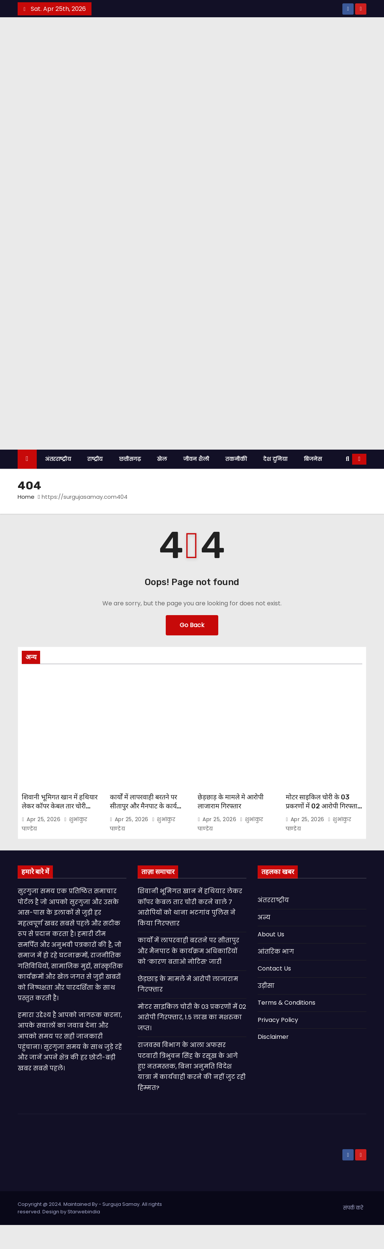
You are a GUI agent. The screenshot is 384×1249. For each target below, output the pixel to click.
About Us (271, 958)
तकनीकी (236, 482)
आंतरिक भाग (276, 975)
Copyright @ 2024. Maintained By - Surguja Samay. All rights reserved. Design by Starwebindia (90, 1232)
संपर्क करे (353, 1231)
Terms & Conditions (286, 1026)
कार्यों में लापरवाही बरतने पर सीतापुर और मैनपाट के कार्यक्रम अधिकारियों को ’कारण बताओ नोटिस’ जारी (148, 834)
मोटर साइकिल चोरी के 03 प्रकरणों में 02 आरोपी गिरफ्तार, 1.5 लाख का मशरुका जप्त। (324, 830)
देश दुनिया (275, 482)
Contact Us (274, 992)
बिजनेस (313, 482)
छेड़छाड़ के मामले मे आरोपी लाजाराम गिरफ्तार (231, 825)
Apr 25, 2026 (44, 843)
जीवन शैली (196, 482)
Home (26, 520)
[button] (347, 482)
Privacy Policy (278, 1043)
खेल (162, 482)
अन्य (264, 941)
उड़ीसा (266, 1009)
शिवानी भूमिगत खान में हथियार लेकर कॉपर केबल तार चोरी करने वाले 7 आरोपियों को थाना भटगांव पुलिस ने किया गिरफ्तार (60, 834)
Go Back (192, 648)
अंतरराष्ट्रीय (58, 482)
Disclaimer (273, 1060)
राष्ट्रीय (95, 482)
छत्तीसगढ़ (130, 482)
